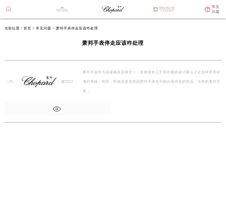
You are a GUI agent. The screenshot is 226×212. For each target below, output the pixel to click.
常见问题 (43, 28)
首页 (27, 28)
